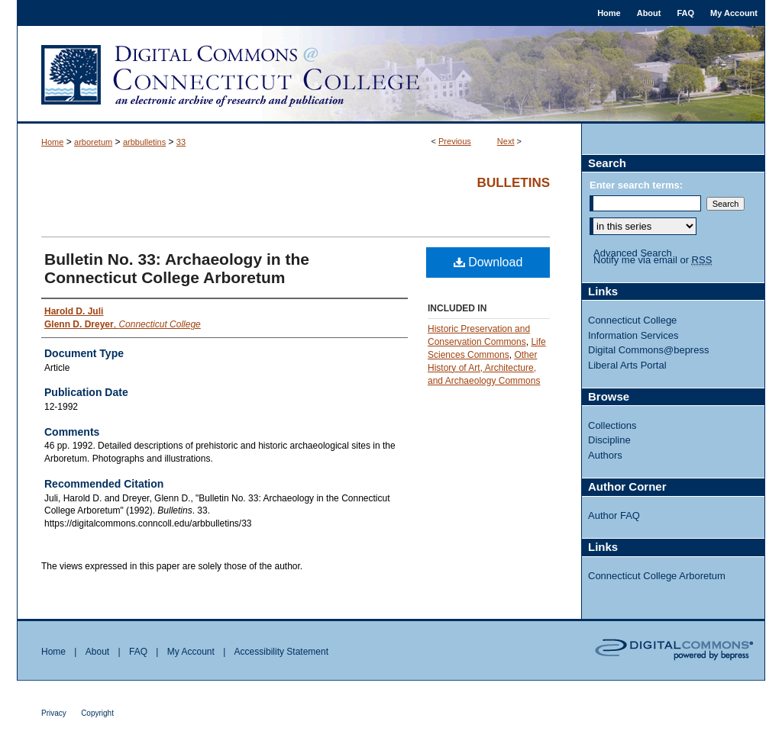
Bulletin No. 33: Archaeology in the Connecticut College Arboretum (176, 268)
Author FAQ (614, 515)
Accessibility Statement (281, 651)
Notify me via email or (652, 260)
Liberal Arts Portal (627, 365)
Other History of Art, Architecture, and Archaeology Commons (484, 367)
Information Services (633, 335)
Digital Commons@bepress (648, 350)
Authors (605, 455)
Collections (612, 425)
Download (488, 262)
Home (52, 142)
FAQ (138, 651)
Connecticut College (632, 320)
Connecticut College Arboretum (656, 575)
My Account (191, 651)
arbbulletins (144, 142)
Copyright (97, 713)
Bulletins (513, 183)
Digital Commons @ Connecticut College (391, 75)
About (97, 651)
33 (181, 142)
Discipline (609, 440)
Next (506, 141)
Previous (454, 141)
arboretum (93, 142)
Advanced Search (632, 253)
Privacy (53, 713)
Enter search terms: (636, 185)
